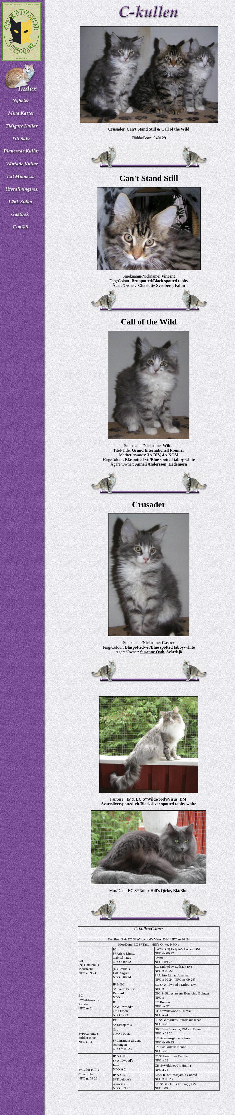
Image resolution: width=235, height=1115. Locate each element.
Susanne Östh (152, 652)
